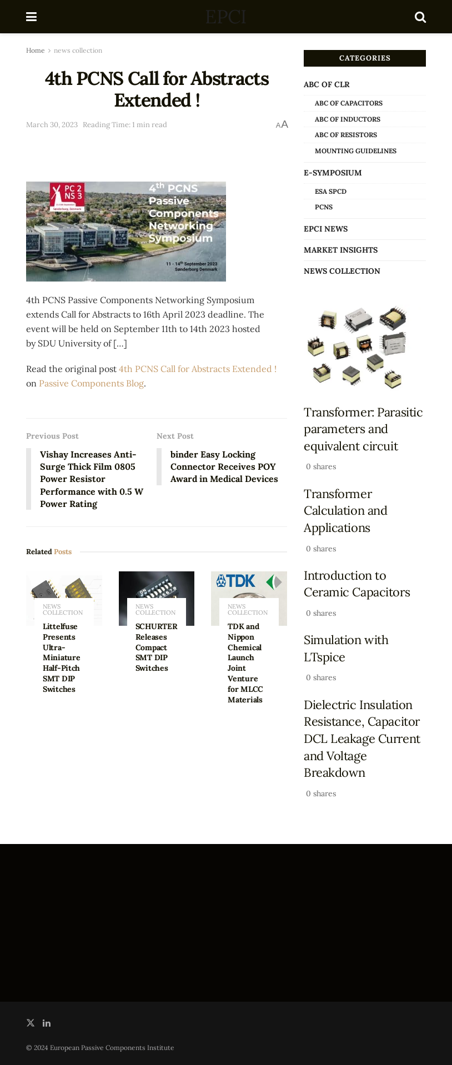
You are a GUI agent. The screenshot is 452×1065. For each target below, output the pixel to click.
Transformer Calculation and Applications (345, 510)
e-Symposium (333, 173)
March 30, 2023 (52, 124)
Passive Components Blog (91, 383)
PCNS (324, 207)
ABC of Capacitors (349, 103)
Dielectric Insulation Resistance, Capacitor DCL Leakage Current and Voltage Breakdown (362, 739)
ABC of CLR (327, 84)
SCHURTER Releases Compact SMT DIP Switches (156, 648)
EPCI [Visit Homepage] (225, 16)
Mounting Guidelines (355, 151)
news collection (78, 50)
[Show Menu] (31, 16)
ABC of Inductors (347, 119)
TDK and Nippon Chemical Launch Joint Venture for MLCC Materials (245, 663)
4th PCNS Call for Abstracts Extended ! (198, 368)
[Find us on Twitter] (30, 1023)
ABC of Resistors (346, 134)
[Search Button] (420, 16)
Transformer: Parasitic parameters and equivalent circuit (363, 429)
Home (35, 50)
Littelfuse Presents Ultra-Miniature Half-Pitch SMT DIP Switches (61, 658)
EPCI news (326, 229)
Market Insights (341, 250)
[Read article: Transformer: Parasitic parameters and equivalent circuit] (365, 347)
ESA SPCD (330, 191)
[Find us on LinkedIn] (47, 1023)
